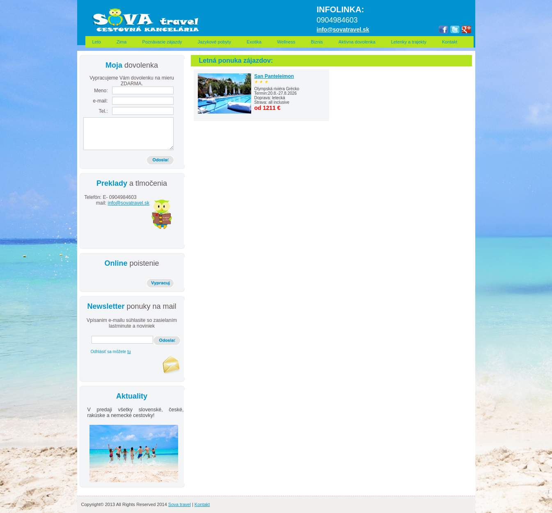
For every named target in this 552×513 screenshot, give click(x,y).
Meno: (101, 90)
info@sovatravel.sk (129, 203)
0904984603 (122, 200)
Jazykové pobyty (214, 41)
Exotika (254, 41)
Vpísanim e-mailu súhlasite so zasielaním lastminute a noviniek (132, 323)
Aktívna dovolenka (357, 41)
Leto (96, 41)
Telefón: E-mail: (96, 200)
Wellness (286, 41)
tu (129, 351)
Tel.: (103, 111)
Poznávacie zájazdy (162, 41)
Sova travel (179, 504)
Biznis (317, 41)
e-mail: (100, 101)
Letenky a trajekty (408, 41)
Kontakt (453, 41)
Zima (121, 41)
